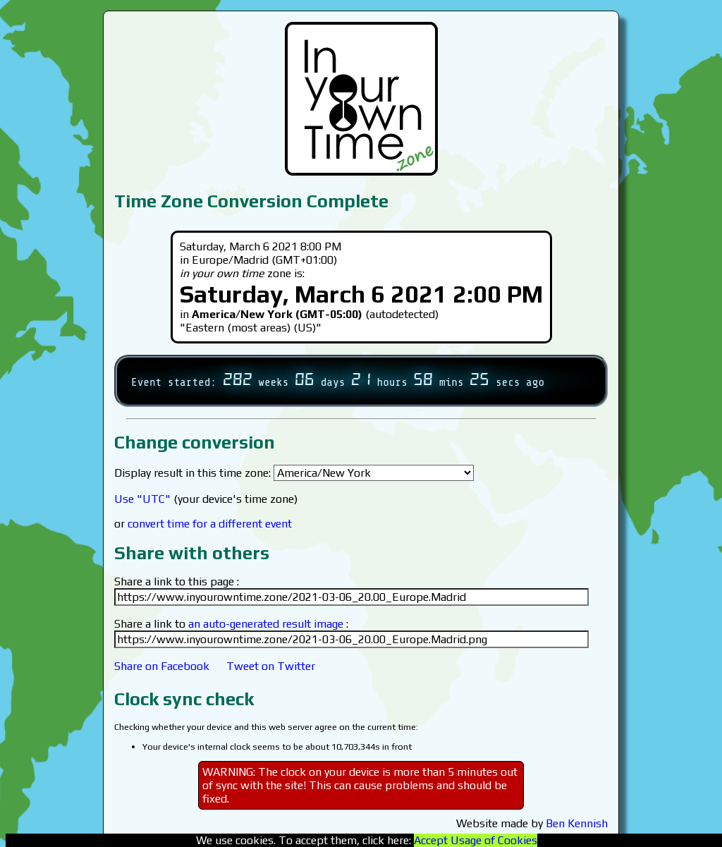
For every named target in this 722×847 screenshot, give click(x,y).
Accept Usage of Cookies (475, 840)
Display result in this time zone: (294, 473)
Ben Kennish (577, 823)
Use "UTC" (142, 499)
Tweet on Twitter (270, 666)
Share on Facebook (161, 666)
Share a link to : (231, 623)
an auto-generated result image (265, 623)
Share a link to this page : (176, 581)
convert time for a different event (210, 523)
